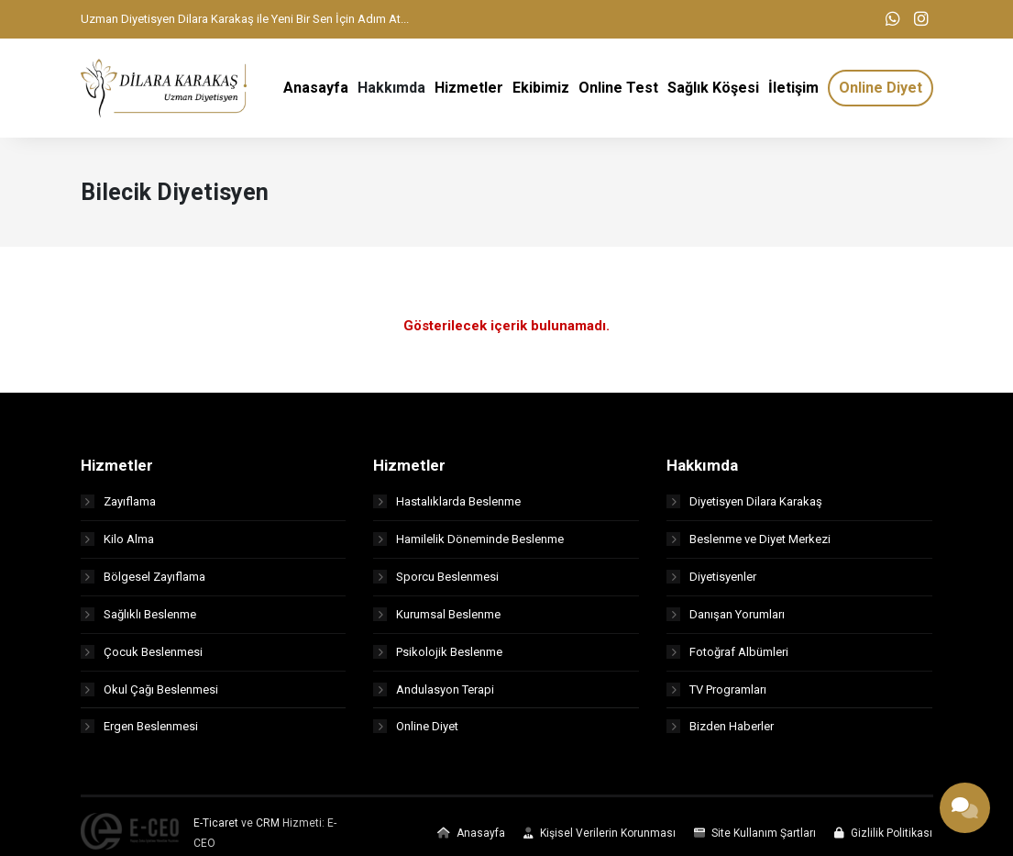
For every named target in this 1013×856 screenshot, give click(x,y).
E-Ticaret (215, 830)
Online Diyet (415, 733)
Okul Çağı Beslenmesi (149, 696)
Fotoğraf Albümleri (727, 658)
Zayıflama (118, 508)
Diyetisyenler (711, 583)
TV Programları (716, 696)
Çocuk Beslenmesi (142, 658)
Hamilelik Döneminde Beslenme (468, 545)
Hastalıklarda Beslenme (447, 508)
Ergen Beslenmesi (139, 733)
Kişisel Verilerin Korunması (599, 840)
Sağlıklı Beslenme (138, 621)
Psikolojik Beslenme (437, 658)
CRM (268, 830)
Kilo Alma (117, 545)
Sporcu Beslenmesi (436, 583)
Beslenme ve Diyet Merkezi (748, 545)
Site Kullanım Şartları (755, 840)
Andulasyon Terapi (433, 696)
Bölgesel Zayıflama (143, 583)
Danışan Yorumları (725, 621)
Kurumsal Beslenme (437, 621)
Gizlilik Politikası (883, 840)
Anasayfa (471, 840)
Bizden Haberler (720, 733)
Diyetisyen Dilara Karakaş (744, 508)
